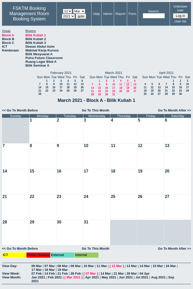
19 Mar (63, 270)
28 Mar (132, 273)
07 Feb (36, 273)
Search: (154, 11)
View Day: (9, 266)
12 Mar (117, 266)
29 (99, 94)
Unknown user (180, 8)
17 (61, 87)
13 (82, 84)
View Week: (11, 273)
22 (46, 90)
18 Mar (49, 270)
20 (82, 87)
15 (46, 87)
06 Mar (36, 266)
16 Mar (171, 266)
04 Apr (144, 273)
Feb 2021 (55, 277)
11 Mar (101, 266)
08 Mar (63, 266)
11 (68, 84)
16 (54, 87)
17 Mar (36, 270)
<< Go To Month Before (20, 110)
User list (180, 21)
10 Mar (88, 266)
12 (75, 84)
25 (68, 90)
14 (39, 87)
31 (113, 94)
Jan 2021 (38, 277)
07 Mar (49, 266)
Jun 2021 (126, 277)
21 (39, 90)
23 (54, 90)
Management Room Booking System (29, 16)
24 (61, 90)
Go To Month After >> (174, 110)
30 (106, 94)
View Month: (11, 277)
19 (75, 87)
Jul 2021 (141, 277)
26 (75, 90)
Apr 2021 (92, 277)
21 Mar (119, 273)
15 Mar (158, 266)
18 (68, 87)
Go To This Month (95, 110)
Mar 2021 (74, 277)
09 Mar (75, 266)
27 (82, 90)
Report (120, 14)
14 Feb (49, 273)
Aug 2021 (158, 277)
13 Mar (132, 266)
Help (96, 14)
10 (61, 84)
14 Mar (144, 266)
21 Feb (63, 273)
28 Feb (75, 273)
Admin (107, 14)
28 (39, 94)
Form (132, 14)
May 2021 (109, 277)
